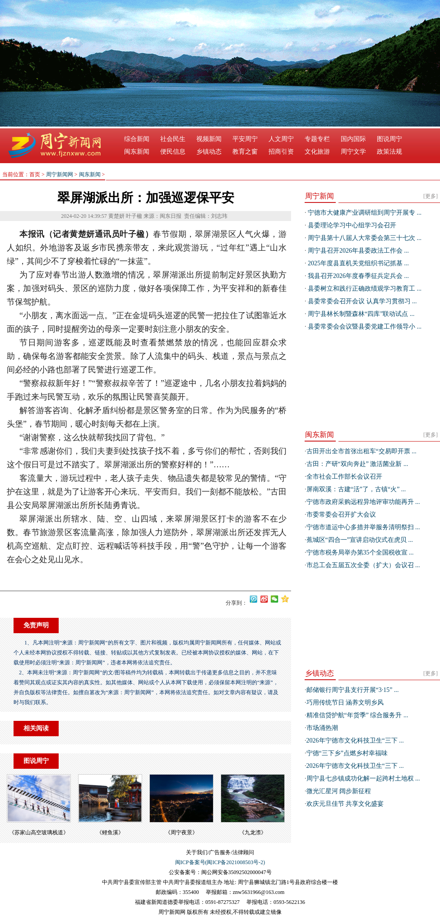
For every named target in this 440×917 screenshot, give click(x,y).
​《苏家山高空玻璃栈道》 (39, 832)
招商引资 (281, 151)
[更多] (430, 196)
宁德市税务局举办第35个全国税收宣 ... (360, 552)
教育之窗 (245, 151)
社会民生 (172, 139)
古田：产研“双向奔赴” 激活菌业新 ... (357, 464)
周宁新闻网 (59, 174)
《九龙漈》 (252, 832)
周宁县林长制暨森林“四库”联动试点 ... (360, 313)
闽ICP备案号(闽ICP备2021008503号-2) (220, 862)
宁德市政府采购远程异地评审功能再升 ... (363, 501)
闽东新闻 (136, 151)
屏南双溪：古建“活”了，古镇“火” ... (356, 489)
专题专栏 (317, 139)
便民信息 (172, 151)
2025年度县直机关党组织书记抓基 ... (357, 263)
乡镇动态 (209, 151)
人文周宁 (281, 139)
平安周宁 (245, 139)
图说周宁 (389, 139)
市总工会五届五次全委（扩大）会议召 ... (363, 565)
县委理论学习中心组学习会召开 (351, 225)
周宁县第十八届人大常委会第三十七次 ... (364, 238)
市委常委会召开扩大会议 (341, 514)
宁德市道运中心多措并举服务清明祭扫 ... (363, 527)
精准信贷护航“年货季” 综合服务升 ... (357, 715)
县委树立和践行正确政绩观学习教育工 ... (364, 288)
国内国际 (353, 139)
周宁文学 (353, 151)
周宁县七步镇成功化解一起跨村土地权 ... (363, 778)
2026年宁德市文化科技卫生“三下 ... (355, 740)
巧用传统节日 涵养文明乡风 (345, 702)
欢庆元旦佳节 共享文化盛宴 (345, 803)
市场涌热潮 (322, 727)
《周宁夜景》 (181, 832)
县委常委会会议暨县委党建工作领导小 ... (364, 326)
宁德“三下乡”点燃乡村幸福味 (347, 753)
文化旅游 (317, 151)
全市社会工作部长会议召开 (344, 476)
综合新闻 (136, 139)
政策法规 (389, 151)
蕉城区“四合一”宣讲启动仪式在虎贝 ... (359, 539)
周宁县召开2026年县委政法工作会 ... (357, 250)
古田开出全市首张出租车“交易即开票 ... (361, 451)
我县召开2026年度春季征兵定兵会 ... (357, 276)
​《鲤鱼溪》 (110, 832)
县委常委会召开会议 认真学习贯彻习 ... (361, 301)
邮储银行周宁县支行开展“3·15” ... (352, 690)
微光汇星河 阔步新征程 (338, 791)
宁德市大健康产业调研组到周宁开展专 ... (364, 212)
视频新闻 (209, 139)
